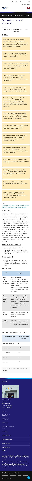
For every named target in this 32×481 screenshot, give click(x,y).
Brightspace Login (15, 447)
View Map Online (6, 403)
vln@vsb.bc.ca (9, 407)
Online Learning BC (15, 435)
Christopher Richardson (8, 426)
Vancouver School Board (15, 439)
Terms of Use (13, 475)
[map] (12, 2)
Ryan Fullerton (6, 414)
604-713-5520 (9, 405)
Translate (23, 4)
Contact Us (25, 475)
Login (28, 4)
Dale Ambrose (5, 418)
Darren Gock (5, 422)
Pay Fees (16, 1)
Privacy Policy (5, 475)
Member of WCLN (15, 443)
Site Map (19, 475)
